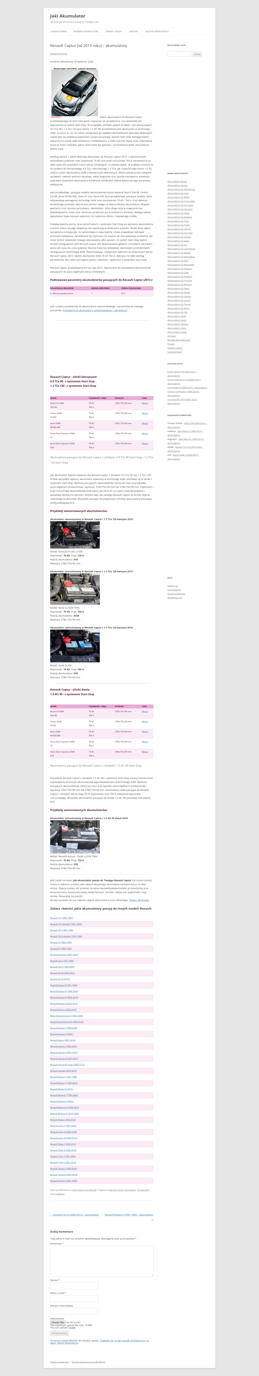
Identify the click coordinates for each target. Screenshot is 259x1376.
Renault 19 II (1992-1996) (61, 930)
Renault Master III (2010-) (61, 1089)
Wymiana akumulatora (86, 31)
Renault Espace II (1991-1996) (63, 985)
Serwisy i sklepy (114, 31)
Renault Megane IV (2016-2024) (64, 1113)
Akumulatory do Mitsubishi (180, 264)
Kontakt (133, 31)
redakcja (60, 1193)
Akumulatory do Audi (177, 193)
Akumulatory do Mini (177, 260)
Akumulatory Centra (177, 185)
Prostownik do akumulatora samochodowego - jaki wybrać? (95, 310)
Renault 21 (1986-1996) (61, 942)
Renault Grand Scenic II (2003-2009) (66, 1015)
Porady (171, 343)
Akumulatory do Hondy (179, 228)
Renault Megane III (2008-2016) (64, 1107)
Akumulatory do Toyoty (179, 304)
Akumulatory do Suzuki (178, 300)
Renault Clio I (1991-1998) (62, 960)
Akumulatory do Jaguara (179, 236)
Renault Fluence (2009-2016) (63, 1009)
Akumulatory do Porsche (179, 280)
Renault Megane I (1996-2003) (64, 1095)
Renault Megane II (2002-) (62, 1101)
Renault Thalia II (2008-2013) (63, 1150)
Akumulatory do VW (177, 312)
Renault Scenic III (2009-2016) (63, 1138)
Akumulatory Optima (177, 324)
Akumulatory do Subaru (179, 296)
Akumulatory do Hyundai (179, 232)
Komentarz (57, 1243)
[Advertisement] (101, 347)
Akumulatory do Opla (178, 272)
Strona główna (58, 31)
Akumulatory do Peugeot (179, 276)
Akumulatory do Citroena (179, 209)
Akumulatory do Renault (84, 1189)
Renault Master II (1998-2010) (63, 1083)
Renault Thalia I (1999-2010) (63, 1144)
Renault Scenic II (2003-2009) (63, 1132)
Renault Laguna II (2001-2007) (64, 1052)
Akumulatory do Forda (178, 225)
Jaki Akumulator (67, 16)
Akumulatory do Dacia (178, 213)
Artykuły (171, 336)
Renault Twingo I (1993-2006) (63, 1168)
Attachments (57, 1318)
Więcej (145, 403)
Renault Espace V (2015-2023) (64, 1003)
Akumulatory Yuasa (177, 332)
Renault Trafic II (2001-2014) (63, 1162)
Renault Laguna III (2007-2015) (64, 1058)
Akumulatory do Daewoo (179, 217)
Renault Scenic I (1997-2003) (63, 1125)
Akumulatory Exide (176, 316)
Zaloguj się (172, 585)
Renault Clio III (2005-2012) (62, 973)
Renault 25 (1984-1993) (61, 948)
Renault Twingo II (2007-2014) (63, 1174)
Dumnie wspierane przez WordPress (88, 1362)
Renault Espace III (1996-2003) (64, 991)
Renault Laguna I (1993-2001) (63, 1046)
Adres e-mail (58, 1293)
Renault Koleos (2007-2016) (62, 1040)
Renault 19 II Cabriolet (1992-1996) (66, 936)
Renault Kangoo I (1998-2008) (63, 1028)
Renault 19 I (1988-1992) (61, 918)
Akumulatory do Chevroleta (181, 201)
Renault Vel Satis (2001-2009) (63, 1180)
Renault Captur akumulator (122, 1189)
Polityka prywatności (156, 31)
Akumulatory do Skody (178, 292)
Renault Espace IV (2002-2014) (64, 997)
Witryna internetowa (61, 1305)
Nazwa (55, 1280)
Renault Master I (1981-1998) (63, 1076)
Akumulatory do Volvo (178, 308)
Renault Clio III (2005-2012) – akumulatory (74, 1214)
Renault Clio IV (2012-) (60, 979)
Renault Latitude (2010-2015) (63, 1070)
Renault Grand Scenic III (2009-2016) (67, 1021)
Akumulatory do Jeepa (178, 240)
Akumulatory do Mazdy (179, 252)
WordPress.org (174, 597)
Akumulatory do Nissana (179, 268)
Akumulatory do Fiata (178, 221)
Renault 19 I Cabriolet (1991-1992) (66, 924)
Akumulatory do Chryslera (180, 205)
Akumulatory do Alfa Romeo (181, 189)
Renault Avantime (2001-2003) (64, 954)
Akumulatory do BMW (178, 197)
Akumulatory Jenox (176, 320)
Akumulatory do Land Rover (181, 248)
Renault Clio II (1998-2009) (62, 966)
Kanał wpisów (174, 589)
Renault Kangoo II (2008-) (61, 1034)
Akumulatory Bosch (177, 181)
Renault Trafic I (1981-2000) (63, 1156)
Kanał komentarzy (176, 593)
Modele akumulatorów (178, 340)
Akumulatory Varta (176, 328)
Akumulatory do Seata (178, 288)
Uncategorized (174, 351)
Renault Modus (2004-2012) (63, 1119)
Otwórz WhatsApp (139, 900)
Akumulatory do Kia (177, 244)
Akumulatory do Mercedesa (181, 256)
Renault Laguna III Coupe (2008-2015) (67, 1064)
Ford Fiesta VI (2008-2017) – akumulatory (187, 387)
